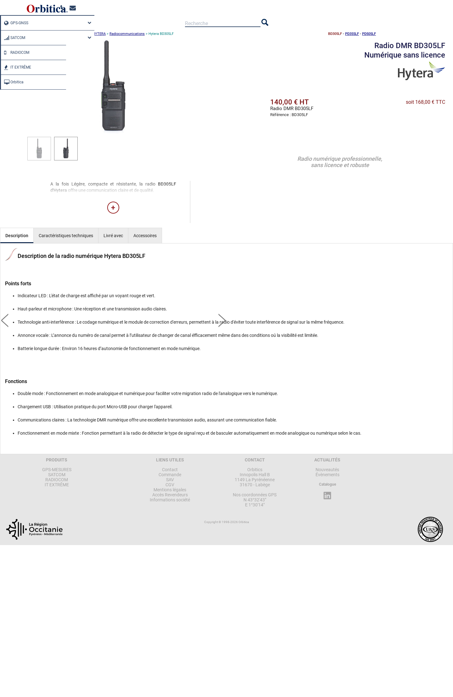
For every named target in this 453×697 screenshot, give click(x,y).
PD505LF (369, 34)
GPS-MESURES (56, 469)
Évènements (327, 474)
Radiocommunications (127, 34)
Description (16, 235)
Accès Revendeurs (170, 494)
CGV (169, 484)
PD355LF (352, 34)
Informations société (170, 499)
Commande (170, 474)
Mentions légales (170, 489)
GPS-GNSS (14, 23)
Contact (170, 469)
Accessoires (145, 235)
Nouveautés (327, 469)
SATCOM (13, 38)
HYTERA (99, 34)
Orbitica (12, 82)
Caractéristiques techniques (66, 235)
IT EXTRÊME (16, 67)
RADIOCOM (15, 52)
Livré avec (113, 235)
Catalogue (327, 484)
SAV (170, 479)
